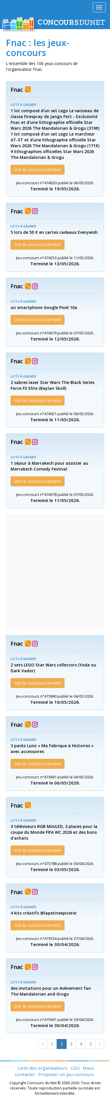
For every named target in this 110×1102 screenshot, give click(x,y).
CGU (75, 1068)
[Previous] (42, 1044)
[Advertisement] (55, 571)
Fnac (17, 90)
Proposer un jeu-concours (66, 1074)
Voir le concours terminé (37, 169)
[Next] (99, 1044)
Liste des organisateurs (43, 1068)
